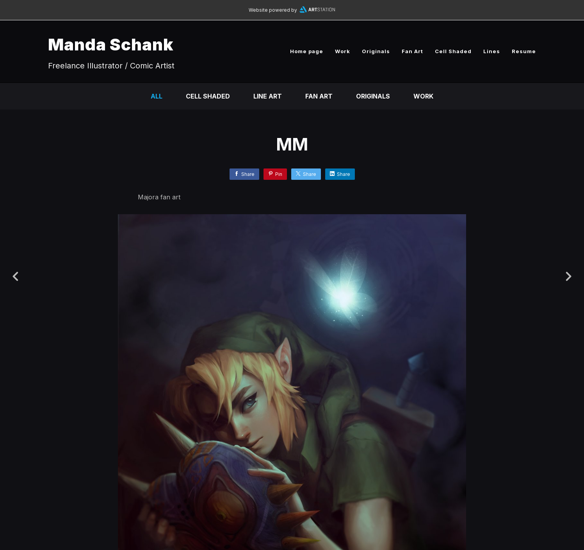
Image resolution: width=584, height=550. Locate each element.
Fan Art (412, 51)
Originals (376, 51)
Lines (491, 51)
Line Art (267, 96)
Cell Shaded (453, 51)
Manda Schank (111, 44)
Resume (524, 51)
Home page (306, 51)
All (156, 96)
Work (342, 51)
